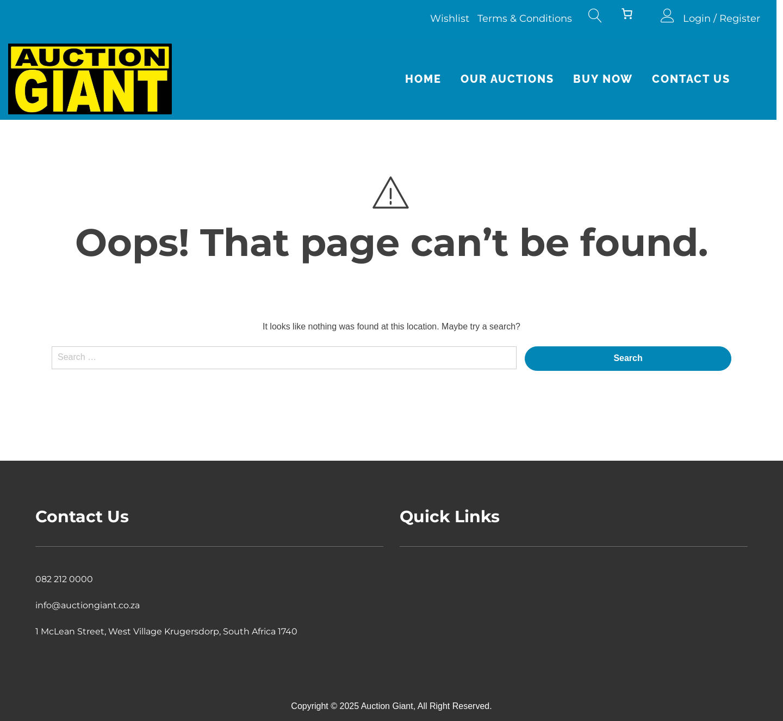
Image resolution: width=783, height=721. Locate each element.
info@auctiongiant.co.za (87, 605)
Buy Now (609, 78)
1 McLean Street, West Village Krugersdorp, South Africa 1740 (166, 631)
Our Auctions (514, 78)
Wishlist (456, 19)
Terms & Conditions (531, 19)
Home (430, 78)
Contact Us (697, 78)
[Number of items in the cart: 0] (633, 13)
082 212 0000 (64, 579)
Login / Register (728, 19)
